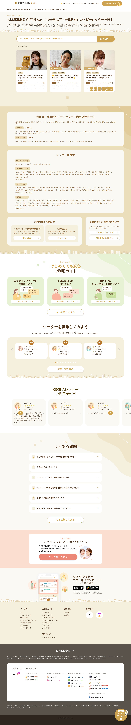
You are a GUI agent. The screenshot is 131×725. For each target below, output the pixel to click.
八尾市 (88, 172)
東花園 (90, 203)
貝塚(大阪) (40, 200)
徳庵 (63, 203)
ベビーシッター (52, 24)
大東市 (32, 174)
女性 (88, 187)
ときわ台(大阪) (56, 203)
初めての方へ (66, 3)
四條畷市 (100, 174)
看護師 (79, 187)
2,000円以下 (29, 190)
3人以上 (100, 187)
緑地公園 (31, 206)
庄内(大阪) (110, 200)
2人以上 (94, 187)
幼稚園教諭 (32, 187)
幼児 (89, 190)
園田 (38, 203)
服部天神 (78, 203)
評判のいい (19, 193)
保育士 (25, 187)
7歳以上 (72, 190)
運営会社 (9, 705)
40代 (103, 190)
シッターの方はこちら (113, 3)
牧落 (109, 203)
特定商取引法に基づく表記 (14, 707)
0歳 (45, 190)
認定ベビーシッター (43, 187)
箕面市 (43, 174)
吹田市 (46, 172)
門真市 (62, 174)
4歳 (60, 190)
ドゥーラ (73, 187)
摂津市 (68, 174)
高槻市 (59, 172)
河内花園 (55, 200)
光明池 (78, 200)
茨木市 (82, 172)
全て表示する (19, 180)
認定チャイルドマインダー (59, 187)
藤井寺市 (80, 174)
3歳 (56, 190)
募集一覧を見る (69, 369)
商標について (26, 707)
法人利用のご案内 (94, 3)
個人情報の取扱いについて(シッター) (30, 705)
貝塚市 (65, 172)
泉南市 (94, 174)
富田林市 (102, 172)
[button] (55, 362)
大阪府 (29, 164)
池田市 (40, 172)
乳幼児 (84, 190)
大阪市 (17, 172)
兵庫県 (35, 164)
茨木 (24, 200)
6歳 (67, 190)
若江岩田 (38, 206)
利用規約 (16, 705)
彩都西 (53, 206)
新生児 (78, 190)
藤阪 (101, 203)
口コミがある (28, 193)
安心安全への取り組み (79, 3)
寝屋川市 (109, 172)
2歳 (52, 190)
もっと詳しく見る (68, 519)
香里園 (83, 200)
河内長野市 (19, 174)
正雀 (103, 200)
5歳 (63, 190)
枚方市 (77, 172)
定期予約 (18, 187)
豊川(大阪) (45, 206)
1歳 (48, 190)
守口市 (71, 172)
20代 (93, 190)
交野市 (107, 174)
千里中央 (18, 203)
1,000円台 (108, 187)
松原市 (26, 174)
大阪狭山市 (19, 177)
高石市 (74, 174)
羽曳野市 (56, 174)
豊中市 (35, 172)
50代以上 (109, 190)
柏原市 (49, 174)
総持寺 (25, 203)
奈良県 (40, 164)
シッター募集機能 (77, 334)
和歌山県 (47, 164)
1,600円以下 (19, 190)
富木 (68, 203)
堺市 (22, 172)
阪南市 (26, 177)
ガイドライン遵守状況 (81, 705)
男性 (84, 187)
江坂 (34, 200)
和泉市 (38, 174)
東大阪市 (87, 174)
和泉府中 (18, 200)
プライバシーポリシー (68, 705)
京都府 (23, 164)
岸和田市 (28, 172)
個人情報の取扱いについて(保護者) (51, 705)
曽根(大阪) (31, 203)
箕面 (16, 206)
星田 (105, 203)
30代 (98, 190)
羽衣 (72, 203)
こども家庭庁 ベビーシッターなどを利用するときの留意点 (104, 705)
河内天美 (48, 200)
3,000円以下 (38, 190)
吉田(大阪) (23, 206)
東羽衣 (84, 203)
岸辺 (61, 200)
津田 (48, 203)
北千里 (66, 200)
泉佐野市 (95, 172)
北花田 (72, 200)
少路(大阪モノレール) (94, 200)
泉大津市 (53, 172)
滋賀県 (17, 164)
